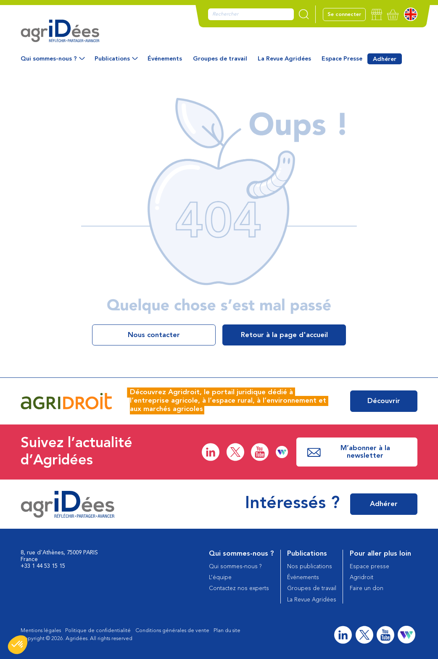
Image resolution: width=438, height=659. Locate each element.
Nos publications (309, 566)
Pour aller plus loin (380, 553)
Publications (112, 59)
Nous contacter (154, 335)
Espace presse (369, 566)
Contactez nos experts (239, 588)
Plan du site (227, 630)
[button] (18, 645)
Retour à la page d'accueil (284, 335)
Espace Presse (342, 59)
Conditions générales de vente (172, 630)
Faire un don (366, 588)
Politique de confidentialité (98, 630)
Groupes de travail (220, 59)
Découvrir (383, 401)
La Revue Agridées (284, 59)
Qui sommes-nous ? (49, 59)
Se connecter (344, 14)
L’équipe (220, 577)
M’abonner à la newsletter (348, 452)
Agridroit (361, 577)
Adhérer (384, 59)
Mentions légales (41, 630)
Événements (165, 59)
